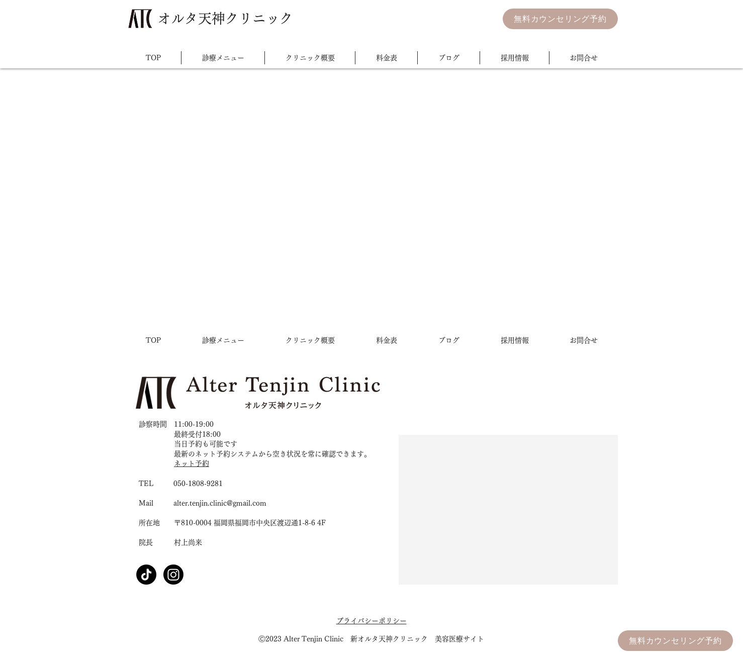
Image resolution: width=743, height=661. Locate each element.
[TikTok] (146, 574)
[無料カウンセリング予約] (560, 19)
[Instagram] (173, 574)
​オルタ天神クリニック (225, 18)
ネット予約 (191, 463)
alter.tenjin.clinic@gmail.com (219, 503)
